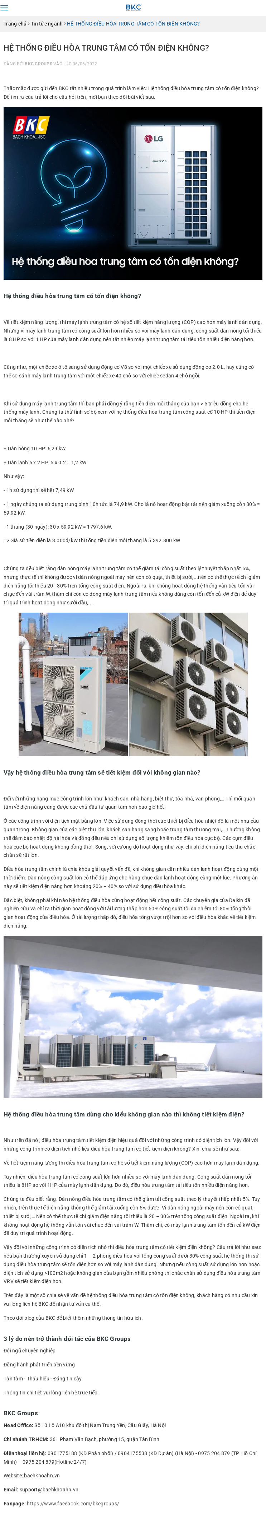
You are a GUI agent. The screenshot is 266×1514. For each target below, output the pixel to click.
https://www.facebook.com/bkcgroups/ (73, 1503)
